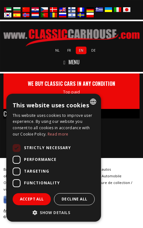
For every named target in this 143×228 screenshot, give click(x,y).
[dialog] (53, 158)
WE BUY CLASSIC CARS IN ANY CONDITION (71, 91)
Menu (71, 62)
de (93, 50)
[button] (54, 212)
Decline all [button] (74, 199)
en (81, 50)
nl (57, 50)
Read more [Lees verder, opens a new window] (58, 134)
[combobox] (93, 101)
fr (69, 50)
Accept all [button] (32, 199)
